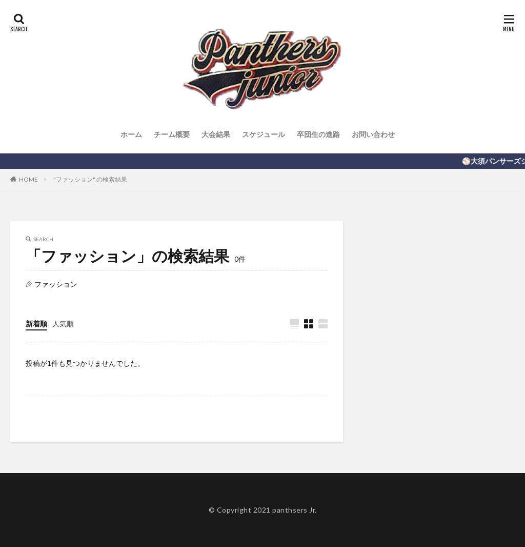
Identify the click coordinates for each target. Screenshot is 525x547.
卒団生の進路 (318, 134)
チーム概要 (172, 134)
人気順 (63, 323)
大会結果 (215, 134)
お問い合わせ (373, 134)
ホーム (131, 134)
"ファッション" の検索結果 (90, 179)
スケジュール (263, 134)
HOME (28, 179)
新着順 (36, 323)
